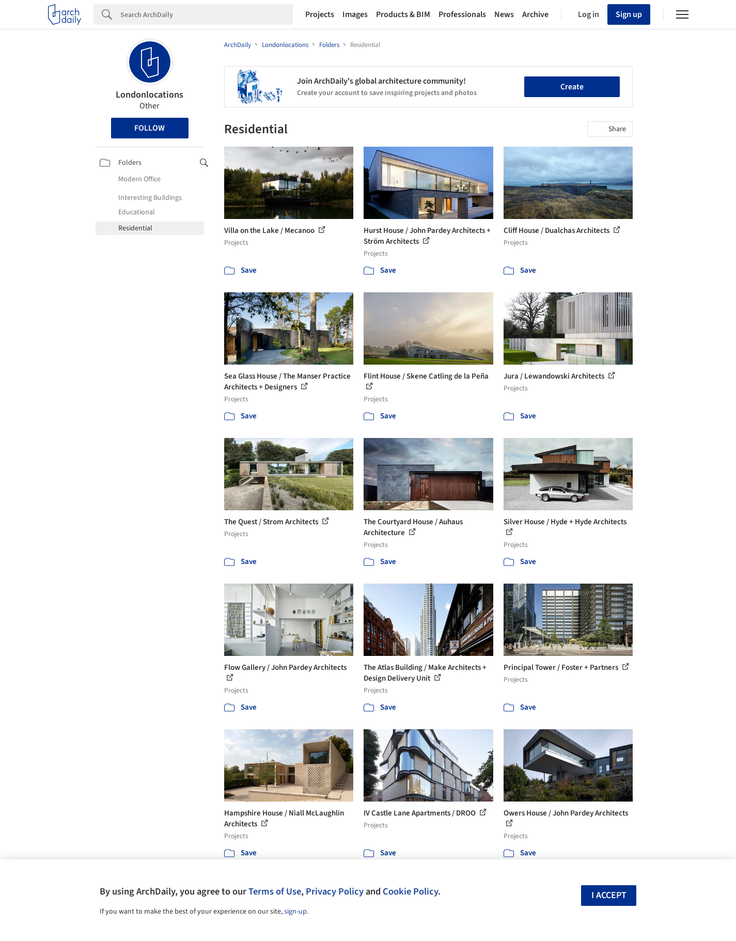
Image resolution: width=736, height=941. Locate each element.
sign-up (295, 911)
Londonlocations (149, 94)
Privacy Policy (335, 891)
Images (355, 14)
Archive (535, 14)
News (504, 14)
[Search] (206, 14)
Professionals (462, 14)
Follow (149, 128)
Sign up (629, 14)
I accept (609, 895)
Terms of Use (274, 891)
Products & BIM (403, 14)
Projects (319, 14)
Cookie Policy (410, 891)
